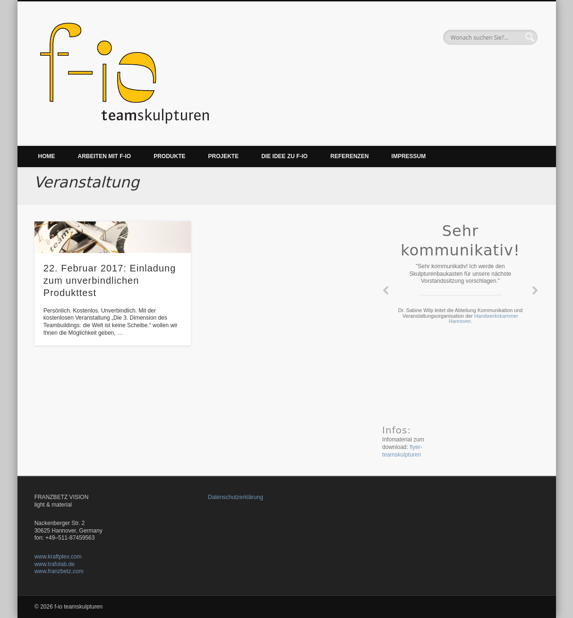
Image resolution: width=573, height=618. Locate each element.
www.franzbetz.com (59, 571)
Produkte (169, 156)
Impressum (409, 156)
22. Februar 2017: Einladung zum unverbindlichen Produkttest (109, 280)
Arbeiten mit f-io (104, 156)
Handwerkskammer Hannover (483, 318)
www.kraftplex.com (58, 556)
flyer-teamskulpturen (402, 451)
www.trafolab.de (54, 564)
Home (46, 156)
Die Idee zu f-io (284, 156)
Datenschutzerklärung (235, 497)
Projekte (223, 156)
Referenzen (349, 156)
